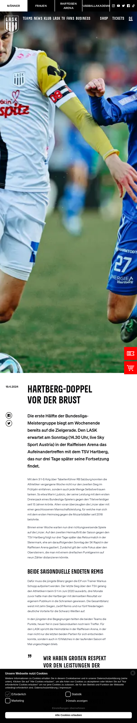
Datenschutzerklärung (46, 687)
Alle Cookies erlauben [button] (68, 715)
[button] (76, 700)
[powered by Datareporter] (133, 673)
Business (83, 18)
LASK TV (59, 18)
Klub (48, 18)
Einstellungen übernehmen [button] (68, 708)
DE (131, 19)
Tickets (118, 18)
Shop (104, 18)
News (38, 18)
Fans (70, 18)
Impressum (65, 687)
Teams (27, 18)
